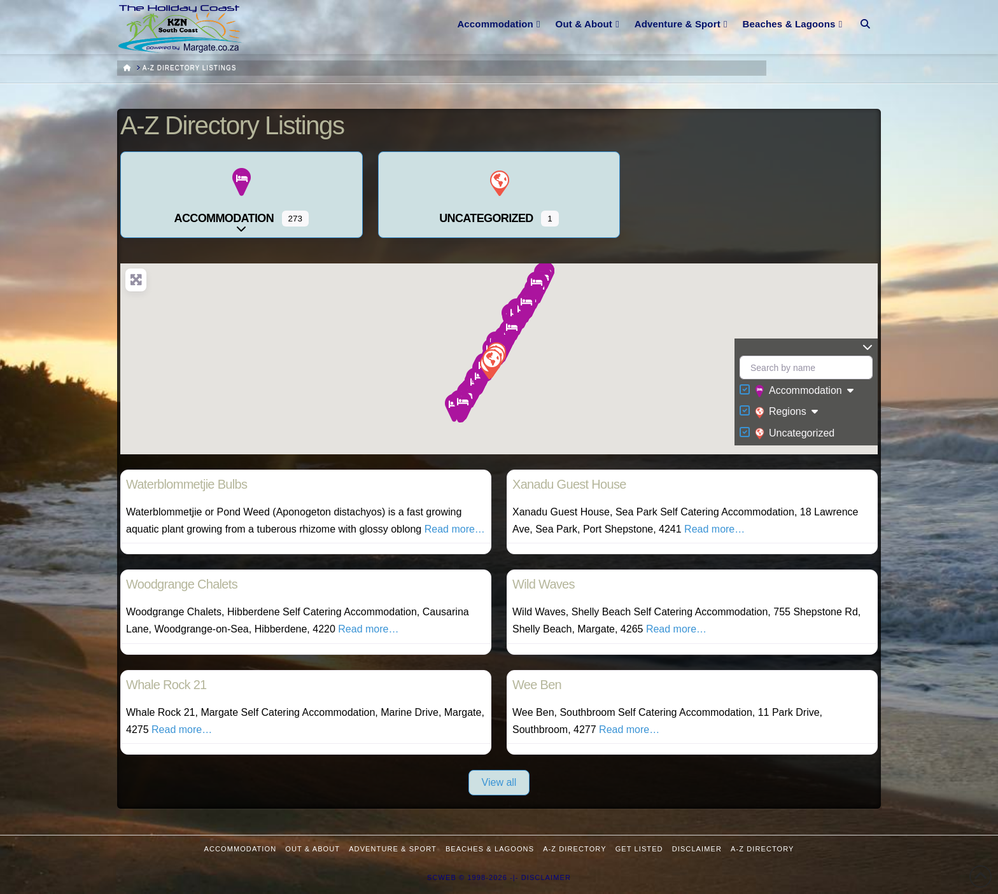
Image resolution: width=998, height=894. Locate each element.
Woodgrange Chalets (181, 584)
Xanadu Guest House (569, 484)
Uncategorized (794, 433)
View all (499, 782)
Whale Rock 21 (166, 685)
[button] (462, 406)
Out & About (312, 849)
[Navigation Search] (865, 16)
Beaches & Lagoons (490, 849)
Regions (780, 412)
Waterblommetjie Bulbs (186, 484)
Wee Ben (536, 685)
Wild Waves (543, 584)
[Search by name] (806, 367)
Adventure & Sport (393, 849)
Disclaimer (697, 849)
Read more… (455, 529)
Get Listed (639, 849)
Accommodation (798, 391)
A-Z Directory (574, 849)
